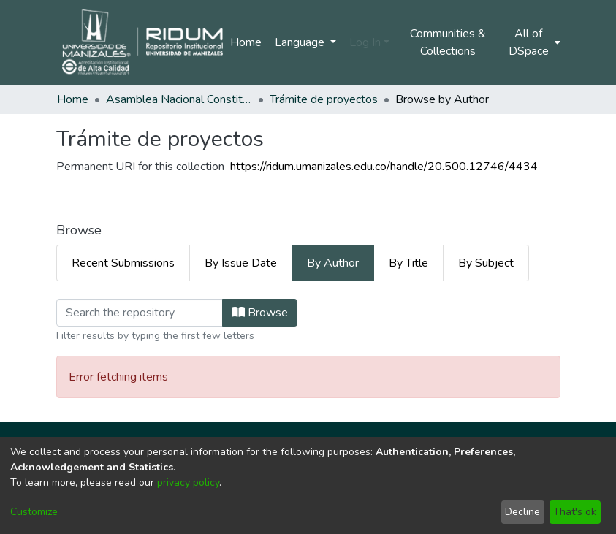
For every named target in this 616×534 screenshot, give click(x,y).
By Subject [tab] (486, 263)
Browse (260, 313)
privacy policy (188, 482)
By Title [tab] (408, 263)
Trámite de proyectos (324, 99)
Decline (522, 512)
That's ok (574, 512)
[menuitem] (533, 42)
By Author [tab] (333, 263)
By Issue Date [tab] (241, 263)
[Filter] (139, 313)
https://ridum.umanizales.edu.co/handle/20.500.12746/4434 (384, 167)
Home (246, 42)
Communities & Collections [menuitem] (448, 42)
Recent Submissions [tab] (123, 263)
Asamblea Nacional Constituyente (179, 99)
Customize (34, 512)
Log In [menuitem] (365, 42)
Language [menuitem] (301, 42)
